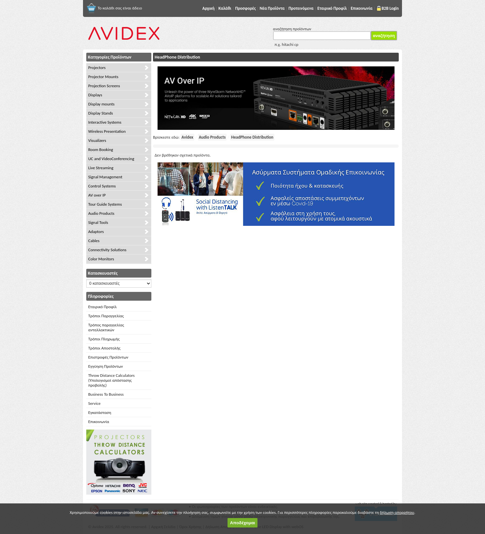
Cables (94, 240)
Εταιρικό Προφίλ (102, 306)
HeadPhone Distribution (252, 137)
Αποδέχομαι (242, 522)
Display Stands (100, 113)
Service (94, 403)
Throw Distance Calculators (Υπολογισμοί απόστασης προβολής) (111, 380)
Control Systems (102, 186)
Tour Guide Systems (105, 204)
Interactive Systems (104, 122)
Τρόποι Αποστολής (104, 348)
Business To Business (106, 394)
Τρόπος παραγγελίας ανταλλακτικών (106, 327)
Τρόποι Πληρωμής (104, 338)
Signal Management (105, 176)
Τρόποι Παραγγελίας (106, 315)
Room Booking (100, 149)
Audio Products (101, 213)
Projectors (96, 67)
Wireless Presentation (107, 131)
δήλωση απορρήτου (397, 512)
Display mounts (101, 104)
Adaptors (96, 231)
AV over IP (97, 195)
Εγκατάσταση (99, 412)
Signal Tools (98, 222)
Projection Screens (104, 85)
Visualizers (97, 140)
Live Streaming (100, 167)
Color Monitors (101, 258)
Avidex (187, 137)
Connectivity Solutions (107, 249)
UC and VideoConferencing (111, 158)
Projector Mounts (103, 76)
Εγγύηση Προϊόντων (105, 366)
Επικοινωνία (98, 421)
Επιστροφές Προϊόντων (108, 357)
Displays (95, 94)
